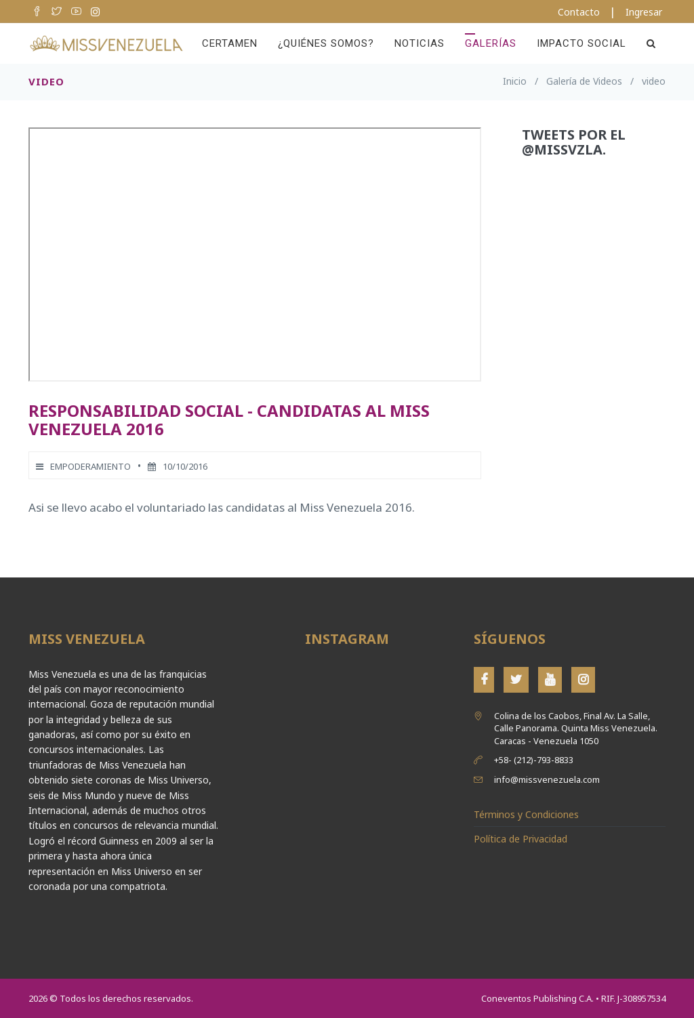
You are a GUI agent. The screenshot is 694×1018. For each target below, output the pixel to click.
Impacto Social (581, 43)
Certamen (230, 43)
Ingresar (644, 11)
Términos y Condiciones (526, 814)
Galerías (490, 43)
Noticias (419, 43)
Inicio (515, 81)
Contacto (579, 11)
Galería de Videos (584, 81)
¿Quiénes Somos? (326, 43)
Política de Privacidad (520, 838)
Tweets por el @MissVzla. (574, 142)
